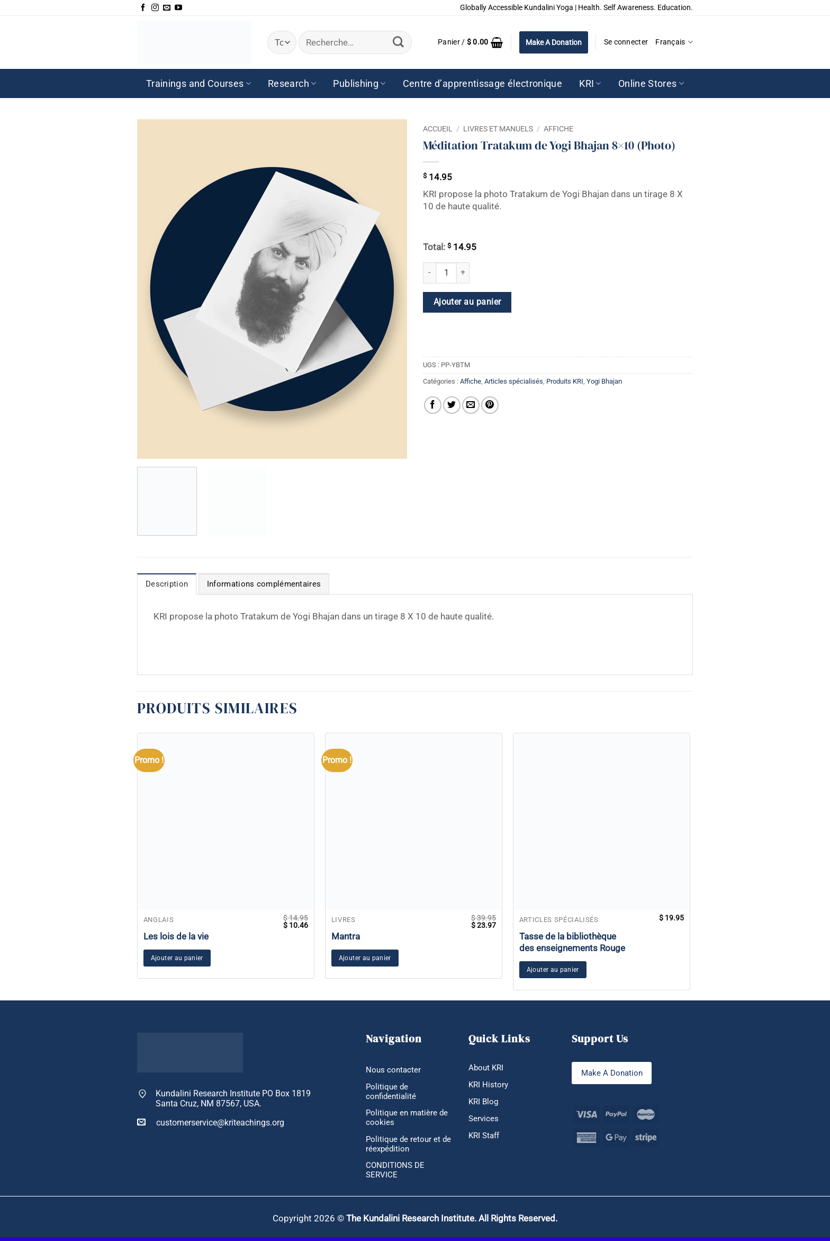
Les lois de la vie (176, 935)
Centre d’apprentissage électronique (483, 83)
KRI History (489, 1085)
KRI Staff (485, 1137)
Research (292, 83)
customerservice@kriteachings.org (210, 1121)
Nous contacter (394, 1070)
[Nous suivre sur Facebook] (143, 8)
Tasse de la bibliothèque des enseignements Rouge (572, 941)
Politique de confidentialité (392, 1092)
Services (484, 1120)
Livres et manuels (498, 129)
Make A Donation (554, 42)
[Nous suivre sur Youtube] (178, 8)
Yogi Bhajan (604, 381)
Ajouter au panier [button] (177, 958)
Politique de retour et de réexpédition (404, 1146)
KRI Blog (484, 1102)
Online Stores (651, 83)
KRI (590, 83)
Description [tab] (165, 584)
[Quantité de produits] (446, 272)
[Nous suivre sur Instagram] (155, 8)
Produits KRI (564, 381)
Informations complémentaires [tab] (256, 584)
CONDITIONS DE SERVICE (397, 1174)
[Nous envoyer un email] (166, 8)
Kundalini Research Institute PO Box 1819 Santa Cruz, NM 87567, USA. (233, 1098)
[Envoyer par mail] (471, 405)
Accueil (438, 129)
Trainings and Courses (198, 83)
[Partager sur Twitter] (452, 405)
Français (674, 42)
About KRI (487, 1068)
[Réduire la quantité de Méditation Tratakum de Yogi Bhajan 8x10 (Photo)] (429, 272)
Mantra (345, 935)
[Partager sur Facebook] (432, 405)
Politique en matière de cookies (408, 1119)
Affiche (558, 129)
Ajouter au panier (467, 302)
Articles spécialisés (513, 381)
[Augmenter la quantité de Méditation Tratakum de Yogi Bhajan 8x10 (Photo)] (463, 272)
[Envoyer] (398, 42)
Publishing (359, 83)
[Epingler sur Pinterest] (490, 405)
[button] (470, 42)
